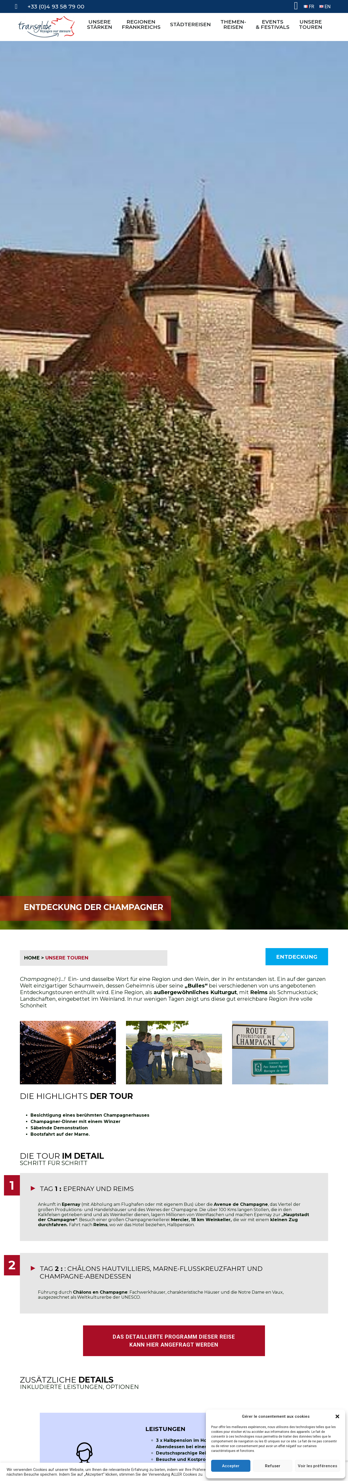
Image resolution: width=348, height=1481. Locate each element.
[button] (337, 1416)
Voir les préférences (317, 1466)
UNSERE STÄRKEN (101, 24)
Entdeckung (296, 957)
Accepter (231, 1466)
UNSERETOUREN (312, 24)
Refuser (272, 1466)
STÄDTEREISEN (192, 24)
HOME (32, 958)
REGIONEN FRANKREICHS (142, 24)
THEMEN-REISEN (234, 24)
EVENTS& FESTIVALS (274, 24)
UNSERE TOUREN (66, 958)
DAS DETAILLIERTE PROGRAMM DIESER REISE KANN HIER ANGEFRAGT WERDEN (174, 1341)
